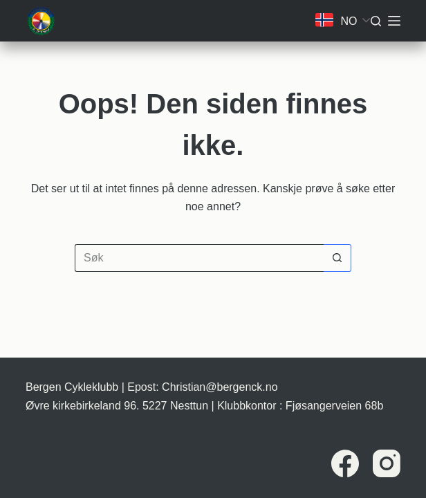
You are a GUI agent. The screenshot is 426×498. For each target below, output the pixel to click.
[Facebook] (345, 463)
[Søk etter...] (199, 258)
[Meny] (394, 21)
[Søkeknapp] (337, 258)
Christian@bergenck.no (219, 387)
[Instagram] (386, 463)
